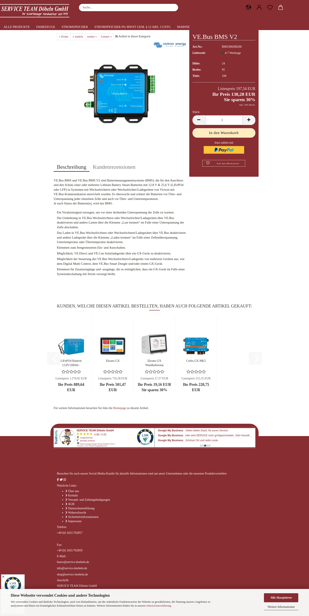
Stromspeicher (75, 27)
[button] (248, 7)
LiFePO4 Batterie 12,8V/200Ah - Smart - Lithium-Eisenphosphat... (71, 362)
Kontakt (73, 495)
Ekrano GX (113, 360)
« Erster (63, 36)
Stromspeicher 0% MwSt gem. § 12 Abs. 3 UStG (132, 27)
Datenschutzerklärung (159, 605)
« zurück (78, 36)
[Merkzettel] (270, 7)
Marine (183, 27)
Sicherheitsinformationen (83, 517)
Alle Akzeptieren (281, 597)
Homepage (119, 408)
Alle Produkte (17, 27)
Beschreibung (71, 167)
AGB (71, 504)
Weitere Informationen (281, 606)
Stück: (196, 112)
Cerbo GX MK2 (196, 360)
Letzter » (106, 36)
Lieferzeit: (199, 53)
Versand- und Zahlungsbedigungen (89, 499)
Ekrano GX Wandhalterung (154, 362)
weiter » (92, 36)
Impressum (75, 521)
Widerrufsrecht (77, 512)
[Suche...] (172, 7)
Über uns (73, 491)
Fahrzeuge (45, 27)
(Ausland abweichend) (232, 57)
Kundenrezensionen (114, 167)
